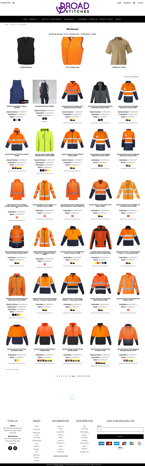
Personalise (37, 440)
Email (99, 426)
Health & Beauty (55, 34)
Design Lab (84, 452)
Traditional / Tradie (88, 34)
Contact (36, 460)
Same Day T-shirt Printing (36, 435)
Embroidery (12, 114)
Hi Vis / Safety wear (72, 34)
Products (13, 24)
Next (73, 376)
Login (119, 3)
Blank (12, 117)
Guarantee (60, 432)
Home (6, 24)
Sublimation (39, 162)
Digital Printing (12, 112)
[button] (13, 3)
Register (127, 3)
